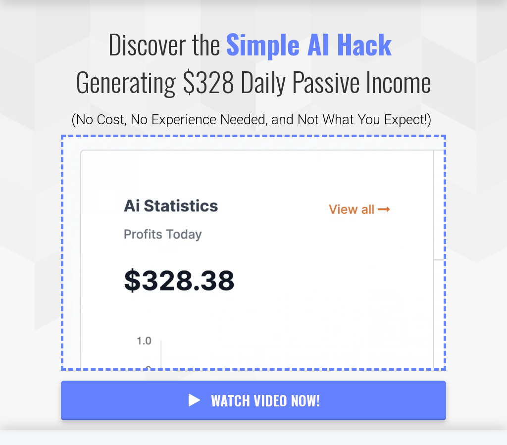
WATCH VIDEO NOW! (253, 400)
